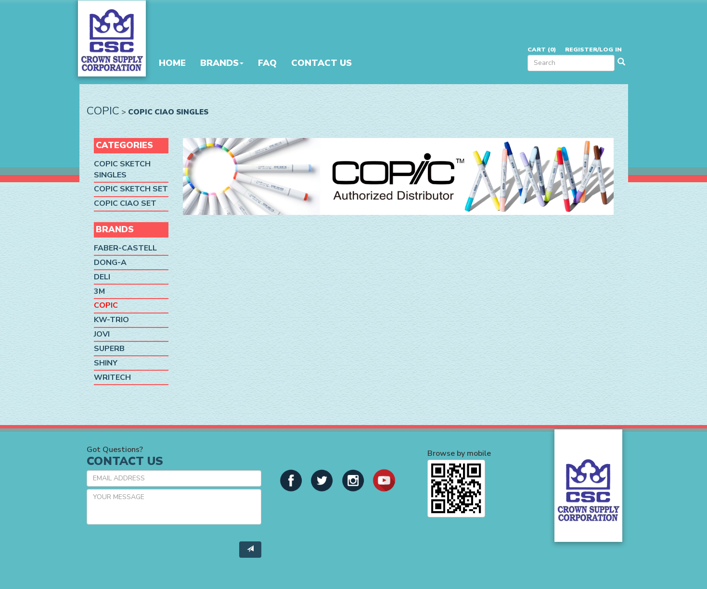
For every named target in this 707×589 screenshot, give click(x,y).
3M (99, 291)
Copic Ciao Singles (168, 112)
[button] (291, 479)
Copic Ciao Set (125, 203)
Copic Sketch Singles (122, 169)
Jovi (102, 334)
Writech (112, 377)
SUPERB (109, 348)
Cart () (541, 49)
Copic (103, 110)
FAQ (267, 63)
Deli (102, 277)
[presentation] (160, 550)
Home (172, 63)
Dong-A (110, 262)
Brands (222, 63)
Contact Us (321, 63)
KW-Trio (111, 319)
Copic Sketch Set (131, 189)
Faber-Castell (125, 248)
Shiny (105, 363)
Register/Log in (593, 49)
